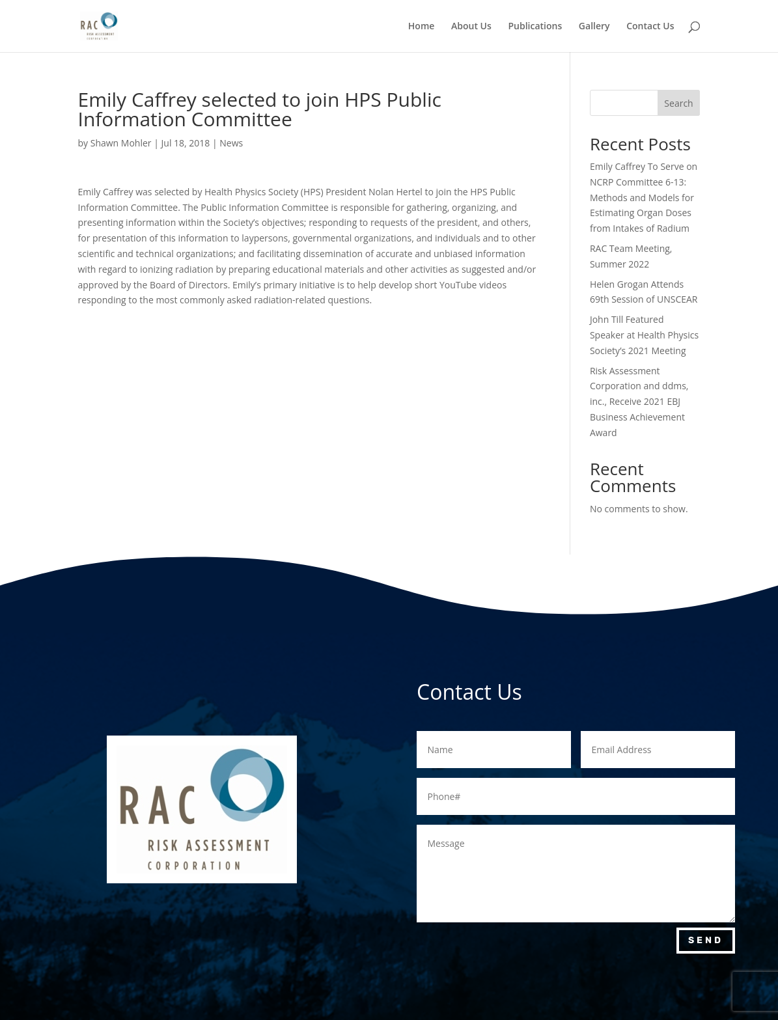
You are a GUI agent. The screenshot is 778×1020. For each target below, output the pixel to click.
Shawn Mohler (121, 143)
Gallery (594, 26)
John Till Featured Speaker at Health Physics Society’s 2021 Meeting (644, 335)
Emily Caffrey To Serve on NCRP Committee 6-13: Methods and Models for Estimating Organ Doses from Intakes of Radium (643, 197)
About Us (471, 26)
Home (421, 26)
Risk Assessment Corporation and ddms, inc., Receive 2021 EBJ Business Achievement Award (639, 402)
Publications (535, 26)
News (231, 143)
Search (678, 103)
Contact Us (650, 26)
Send (705, 940)
